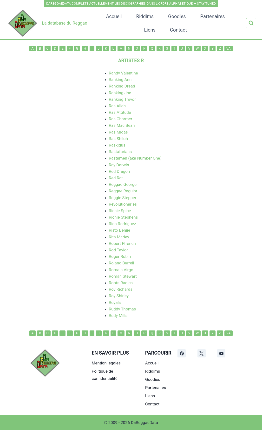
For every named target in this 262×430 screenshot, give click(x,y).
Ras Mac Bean (122, 125)
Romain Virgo (121, 269)
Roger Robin (120, 256)
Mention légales (106, 363)
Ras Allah (117, 105)
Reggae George (123, 184)
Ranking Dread (122, 86)
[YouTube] (221, 353)
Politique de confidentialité (105, 375)
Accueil (114, 16)
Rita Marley (119, 237)
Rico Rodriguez (122, 223)
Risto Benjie (119, 230)
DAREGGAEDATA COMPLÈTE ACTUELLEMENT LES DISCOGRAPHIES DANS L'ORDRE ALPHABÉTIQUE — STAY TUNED (131, 3)
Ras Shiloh (118, 138)
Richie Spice (120, 210)
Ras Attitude (120, 112)
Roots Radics (121, 282)
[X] (201, 353)
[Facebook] (181, 353)
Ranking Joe (120, 92)
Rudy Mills (118, 315)
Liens (150, 30)
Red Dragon (119, 171)
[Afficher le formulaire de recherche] (251, 23)
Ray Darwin (119, 164)
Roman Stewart (123, 276)
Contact (178, 30)
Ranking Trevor (122, 99)
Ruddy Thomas (122, 309)
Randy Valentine (123, 73)
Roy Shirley (119, 295)
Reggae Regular (123, 190)
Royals (115, 302)
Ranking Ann (120, 79)
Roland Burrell (121, 263)
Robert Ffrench (122, 243)
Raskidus (117, 145)
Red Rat (116, 177)
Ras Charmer (120, 118)
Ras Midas (118, 132)
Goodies (177, 16)
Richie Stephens (123, 217)
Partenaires (212, 16)
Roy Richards (120, 289)
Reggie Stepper (122, 197)
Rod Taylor (118, 250)
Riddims (145, 16)
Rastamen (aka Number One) (135, 158)
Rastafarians (120, 151)
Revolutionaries (123, 204)
